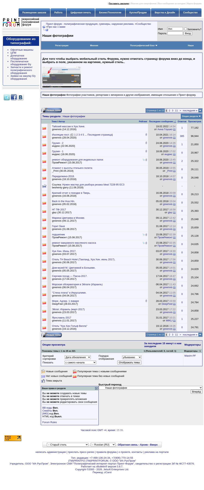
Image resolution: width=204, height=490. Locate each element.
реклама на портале (157, 452)
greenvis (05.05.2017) (64, 270)
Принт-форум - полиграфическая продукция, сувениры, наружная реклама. (90, 23)
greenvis (167, 137)
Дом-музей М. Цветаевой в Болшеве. (73, 267)
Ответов (182, 121)
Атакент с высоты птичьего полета (72, 167)
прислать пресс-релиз (81, 452)
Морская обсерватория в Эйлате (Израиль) (77, 284)
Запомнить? (192, 29)
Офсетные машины (21, 49)
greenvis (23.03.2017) (64, 312)
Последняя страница (99, 134)
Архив (144, 444)
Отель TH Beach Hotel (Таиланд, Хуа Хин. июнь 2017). (83, 259)
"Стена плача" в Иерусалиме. (69, 292)
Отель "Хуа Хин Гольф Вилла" (69, 325)
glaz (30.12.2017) (62, 212)
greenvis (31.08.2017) (64, 229)
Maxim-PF (190, 355)
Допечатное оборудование (18, 57)
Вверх (154, 444)
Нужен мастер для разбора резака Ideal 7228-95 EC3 (93, 184)
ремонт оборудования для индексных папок (77, 159)
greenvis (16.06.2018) (64, 195)
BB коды (47, 407)
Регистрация (62, 45)
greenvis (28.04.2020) (64, 137)
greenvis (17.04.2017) (64, 278)
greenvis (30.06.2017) (64, 262)
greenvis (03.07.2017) (64, 254)
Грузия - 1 (57, 151)
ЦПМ (13, 52)
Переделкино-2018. (63, 176)
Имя (160, 28)
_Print (169, 170)
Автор (61, 121)
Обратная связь (128, 444)
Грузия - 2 (57, 143)
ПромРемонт (165, 237)
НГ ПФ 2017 (59, 209)
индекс (169, 154)
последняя (190, 110)
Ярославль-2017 (61, 317)
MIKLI (169, 320)
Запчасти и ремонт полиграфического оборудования (21, 70)
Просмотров (194, 121)
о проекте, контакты (130, 452)
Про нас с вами (56, 26)
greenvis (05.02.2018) (64, 204)
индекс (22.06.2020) (63, 145)
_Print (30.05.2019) (63, 170)
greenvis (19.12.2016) (64, 328)
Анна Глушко (165, 129)
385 (182, 136)
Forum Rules (49, 422)
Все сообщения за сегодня (171, 3)
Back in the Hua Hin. (63, 201)
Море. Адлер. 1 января (65, 301)
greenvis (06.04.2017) (64, 287)
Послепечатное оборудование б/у (20, 63)
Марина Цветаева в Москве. (68, 217)
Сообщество (143, 23)
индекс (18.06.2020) (63, 154)
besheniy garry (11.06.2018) (68, 187)
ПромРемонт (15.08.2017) (67, 162)
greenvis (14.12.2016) (64, 129)
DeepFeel (167, 303)
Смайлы (47, 410)
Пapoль (162, 33)
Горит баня (58, 226)
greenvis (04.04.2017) (64, 295)
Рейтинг (143, 121)
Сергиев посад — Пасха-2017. (69, 276)
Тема (54, 121)
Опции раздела (190, 116)
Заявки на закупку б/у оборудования (23, 77)
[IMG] (45, 413)
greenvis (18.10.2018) (64, 179)
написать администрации (50, 452)
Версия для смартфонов (143, 3)
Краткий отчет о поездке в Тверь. (71, 192)
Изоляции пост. (61, 134)
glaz (170, 212)
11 (176, 110)
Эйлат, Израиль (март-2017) (68, 309)
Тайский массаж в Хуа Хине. (68, 126)
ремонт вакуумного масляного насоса (74, 242)
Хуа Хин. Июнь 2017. (64, 251)
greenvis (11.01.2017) (64, 320)
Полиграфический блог (144, 45)
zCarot (107, 472)
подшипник (58, 234)
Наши (191, 45)
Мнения (94, 45)
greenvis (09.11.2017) (64, 220)
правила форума (106, 452)
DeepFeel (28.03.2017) (65, 303)
